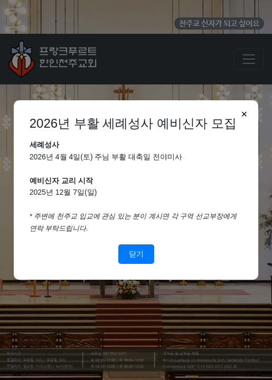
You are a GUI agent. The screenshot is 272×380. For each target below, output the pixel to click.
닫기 (136, 254)
